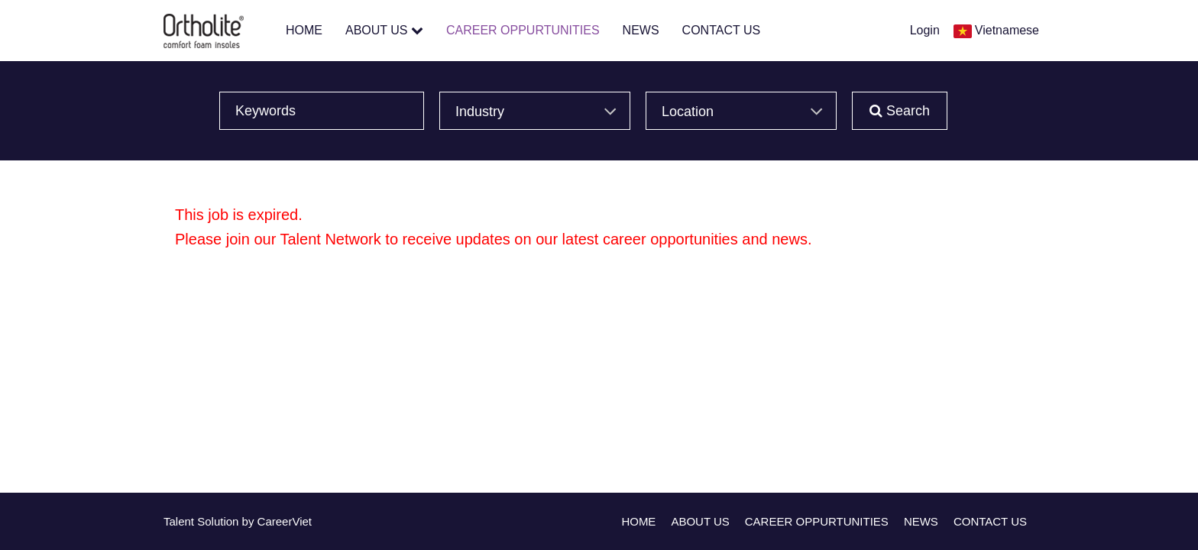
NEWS (641, 30)
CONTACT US (721, 30)
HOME (304, 30)
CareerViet (284, 521)
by (249, 521)
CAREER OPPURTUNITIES (523, 30)
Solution (219, 521)
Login (925, 30)
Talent (180, 521)
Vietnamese (1007, 30)
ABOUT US (384, 30)
